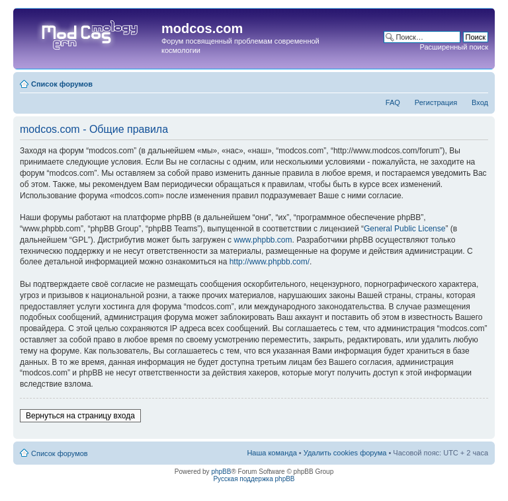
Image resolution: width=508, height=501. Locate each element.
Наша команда (271, 453)
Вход (480, 102)
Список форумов (62, 84)
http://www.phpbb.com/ (270, 261)
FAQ (393, 102)
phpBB (221, 471)
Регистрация (436, 102)
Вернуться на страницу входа (80, 415)
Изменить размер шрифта (478, 81)
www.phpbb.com (262, 240)
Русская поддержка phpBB (253, 478)
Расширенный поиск (453, 47)
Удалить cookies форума (345, 453)
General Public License (404, 228)
